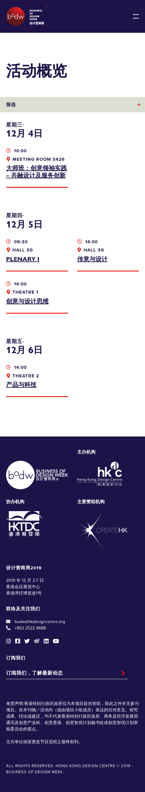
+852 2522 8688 (30, 628)
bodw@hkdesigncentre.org (40, 621)
